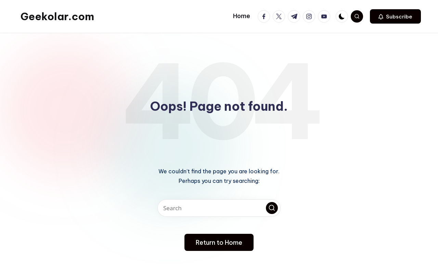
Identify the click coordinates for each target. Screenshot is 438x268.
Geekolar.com (57, 16)
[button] (395, 16)
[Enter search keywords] (219, 208)
